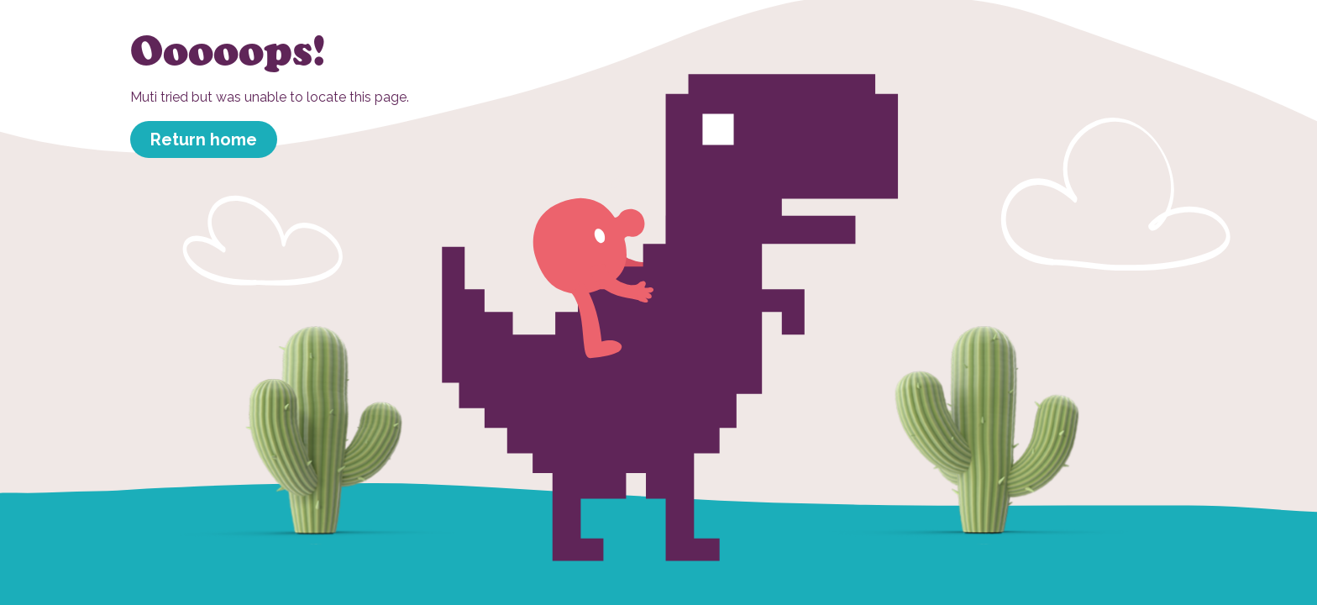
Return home (203, 139)
